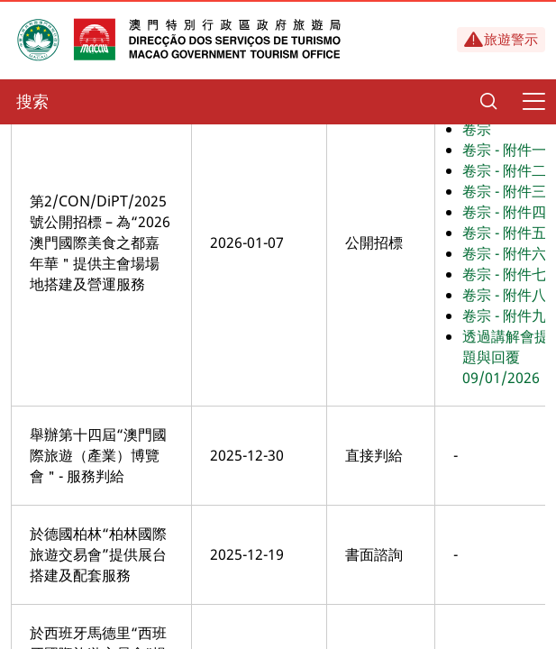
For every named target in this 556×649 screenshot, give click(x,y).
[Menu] (533, 101)
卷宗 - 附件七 (504, 274)
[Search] (488, 101)
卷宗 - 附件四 (504, 212)
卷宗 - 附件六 (504, 253)
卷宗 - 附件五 (504, 232)
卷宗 (476, 129)
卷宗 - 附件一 (504, 150)
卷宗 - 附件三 (504, 191)
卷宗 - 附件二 (504, 170)
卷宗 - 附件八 (504, 295)
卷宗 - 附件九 (504, 315)
